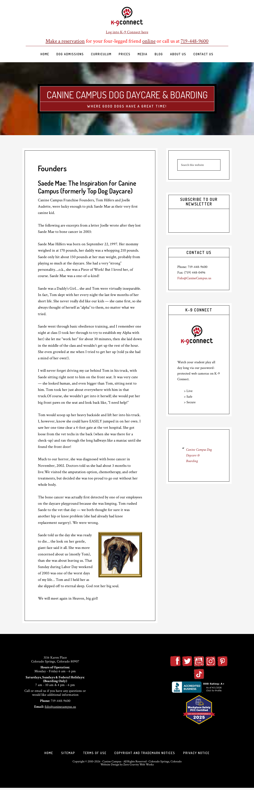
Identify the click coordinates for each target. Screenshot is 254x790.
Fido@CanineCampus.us (194, 278)
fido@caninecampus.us (60, 706)
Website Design (109, 767)
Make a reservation (65, 41)
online (149, 41)
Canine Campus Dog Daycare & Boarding (127, 94)
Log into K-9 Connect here (127, 32)
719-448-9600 (194, 41)
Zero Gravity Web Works (138, 767)
